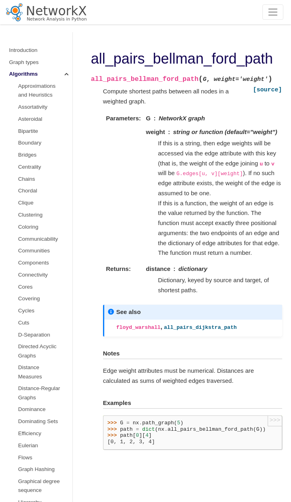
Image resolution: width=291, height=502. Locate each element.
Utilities (18, 466)
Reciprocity (31, 82)
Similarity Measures (30, 134)
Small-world (32, 163)
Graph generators (30, 343)
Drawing (19, 430)
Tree (23, 271)
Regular (27, 94)
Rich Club (30, 106)
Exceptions (22, 454)
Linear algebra (26, 355)
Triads (25, 283)
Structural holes (37, 199)
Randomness (25, 442)
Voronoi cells (33, 307)
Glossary (20, 478)
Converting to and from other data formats (30, 376)
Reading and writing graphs (33, 413)
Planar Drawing (36, 70)
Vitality (26, 295)
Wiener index (34, 319)
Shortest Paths (37, 118)
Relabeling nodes (30, 397)
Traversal (29, 259)
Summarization (36, 211)
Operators (30, 46)
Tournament (32, 247)
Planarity (28, 59)
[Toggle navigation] (273, 12)
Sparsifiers (31, 187)
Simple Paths (34, 151)
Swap (25, 223)
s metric (27, 175)
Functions (21, 331)
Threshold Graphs (40, 235)
